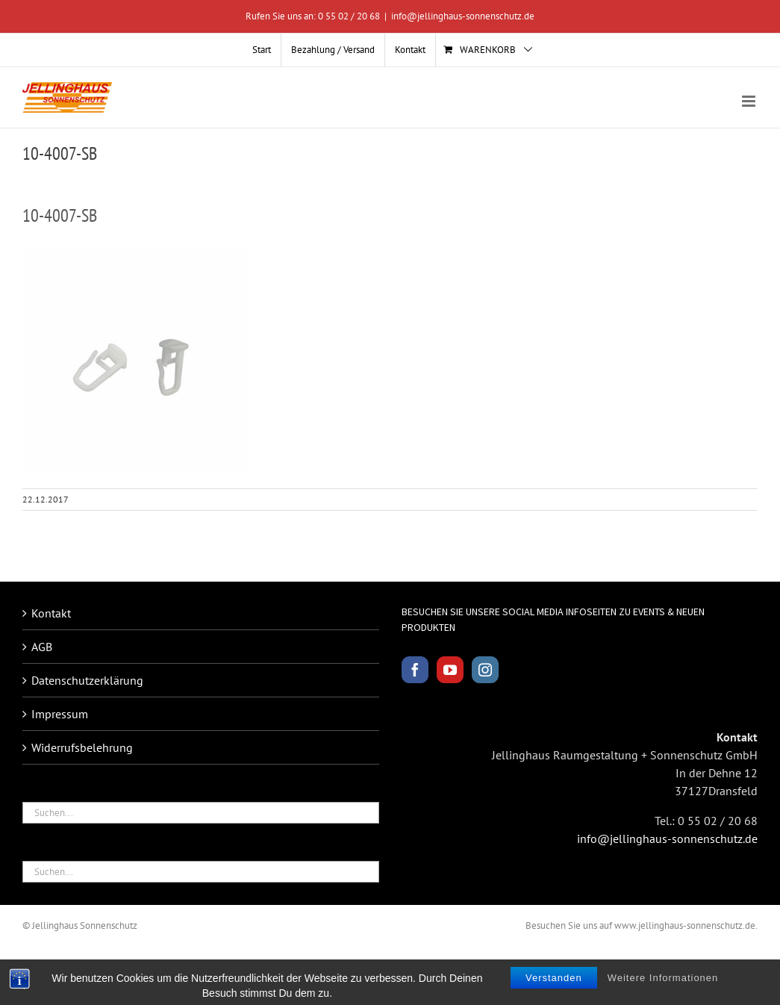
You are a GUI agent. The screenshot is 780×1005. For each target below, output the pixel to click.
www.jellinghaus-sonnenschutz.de (684, 925)
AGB (41, 646)
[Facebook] (415, 669)
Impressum (59, 713)
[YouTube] (450, 669)
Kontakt (51, 613)
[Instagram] (485, 669)
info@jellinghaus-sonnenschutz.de (462, 16)
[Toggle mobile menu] (750, 101)
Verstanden (553, 989)
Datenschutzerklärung (87, 680)
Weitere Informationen (663, 989)
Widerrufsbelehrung (82, 747)
